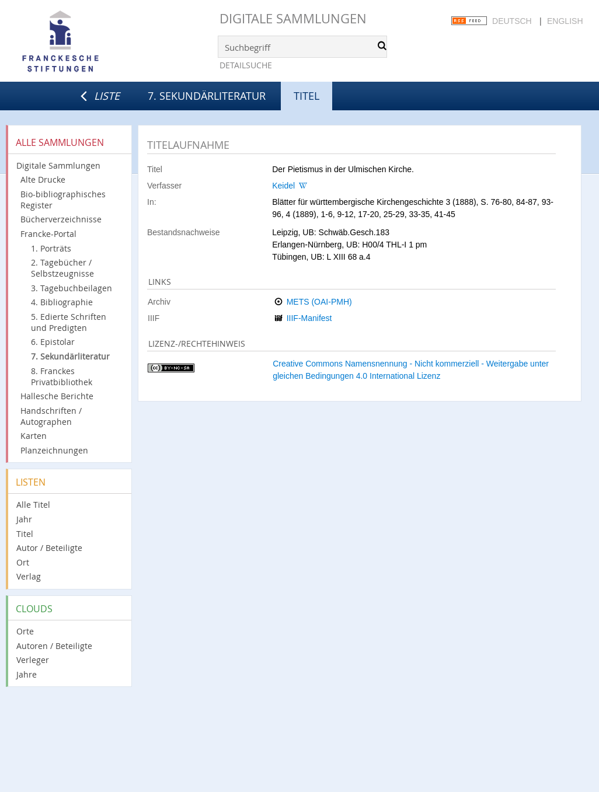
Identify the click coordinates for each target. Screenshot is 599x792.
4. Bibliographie (62, 302)
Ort (22, 562)
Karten (33, 435)
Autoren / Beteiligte (54, 645)
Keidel (283, 185)
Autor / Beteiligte (49, 547)
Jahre (26, 674)
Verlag (28, 576)
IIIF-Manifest (309, 318)
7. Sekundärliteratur (207, 96)
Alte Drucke (42, 179)
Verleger (32, 659)
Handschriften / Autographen (51, 416)
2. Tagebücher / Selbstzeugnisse (62, 268)
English (565, 21)
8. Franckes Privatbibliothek (61, 376)
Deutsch (512, 21)
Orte (25, 631)
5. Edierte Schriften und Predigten (68, 322)
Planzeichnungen (54, 450)
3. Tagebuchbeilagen (71, 288)
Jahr (24, 519)
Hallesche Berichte (56, 396)
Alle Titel (33, 504)
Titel (24, 533)
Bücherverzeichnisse (61, 219)
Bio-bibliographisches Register (63, 200)
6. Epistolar (53, 341)
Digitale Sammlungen (293, 18)
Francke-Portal (48, 233)
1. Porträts (51, 248)
